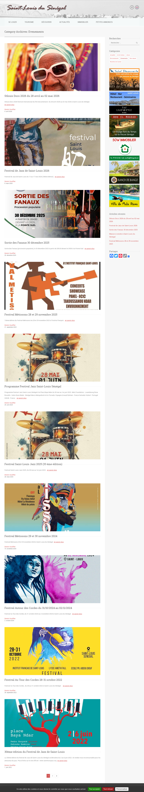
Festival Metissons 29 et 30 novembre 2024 (30, 536)
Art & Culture (120, 55)
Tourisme (29, 22)
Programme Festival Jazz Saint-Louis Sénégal (32, 386)
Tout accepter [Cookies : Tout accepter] (94, 789)
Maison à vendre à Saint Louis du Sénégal (124, 234)
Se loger (12, 22)
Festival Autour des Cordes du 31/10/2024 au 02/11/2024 (38, 607)
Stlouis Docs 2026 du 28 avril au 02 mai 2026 (31, 96)
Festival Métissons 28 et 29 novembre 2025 (30, 314)
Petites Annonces (104, 22)
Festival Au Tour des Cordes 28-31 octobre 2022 (33, 679)
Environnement (114, 58)
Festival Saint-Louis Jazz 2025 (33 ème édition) (33, 464)
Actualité (112, 55)
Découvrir (47, 22)
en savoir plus (9, 105)
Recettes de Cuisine (115, 61)
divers (128, 55)
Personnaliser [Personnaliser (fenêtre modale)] (121, 789)
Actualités (64, 22)
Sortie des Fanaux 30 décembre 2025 (26, 242)
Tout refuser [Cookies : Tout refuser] (108, 789)
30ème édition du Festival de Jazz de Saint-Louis (34, 751)
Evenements (124, 58)
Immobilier (83, 22)
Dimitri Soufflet (9, 109)
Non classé (133, 58)
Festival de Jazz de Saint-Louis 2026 (26, 170)
